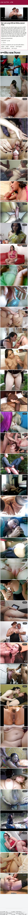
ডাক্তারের (12, 46)
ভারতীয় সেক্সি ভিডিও (16, 912)
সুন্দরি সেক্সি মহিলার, (5, 48)
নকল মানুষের (19, 46)
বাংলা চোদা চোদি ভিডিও (6, 913)
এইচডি (2, 46)
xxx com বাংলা (20, 913)
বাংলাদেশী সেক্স (3, 912)
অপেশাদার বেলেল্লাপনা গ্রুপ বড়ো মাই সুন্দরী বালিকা (12, 44)
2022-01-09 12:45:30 (6, 38)
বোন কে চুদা (14, 48)
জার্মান (7, 46)
